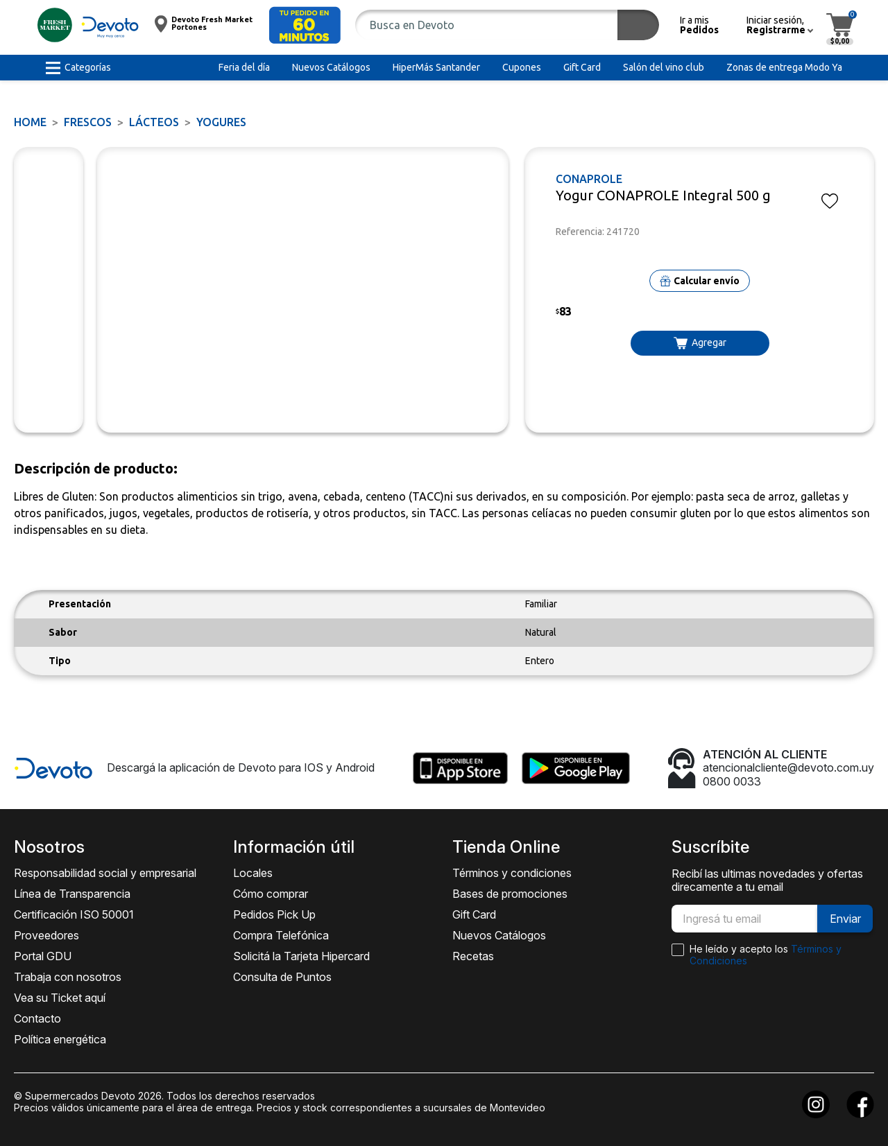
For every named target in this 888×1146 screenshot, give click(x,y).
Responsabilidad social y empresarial (105, 872)
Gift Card (474, 914)
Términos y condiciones (512, 872)
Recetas (473, 956)
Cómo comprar (270, 893)
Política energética (60, 1039)
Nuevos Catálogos (499, 935)
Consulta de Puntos (282, 976)
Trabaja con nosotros (67, 976)
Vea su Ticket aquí (59, 997)
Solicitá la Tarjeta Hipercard (301, 956)
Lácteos (154, 122)
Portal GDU (42, 956)
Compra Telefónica (281, 935)
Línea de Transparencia (72, 893)
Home (30, 122)
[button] (304, 25)
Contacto (37, 1018)
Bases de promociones (509, 893)
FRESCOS (88, 122)
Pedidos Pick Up (274, 914)
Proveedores (46, 935)
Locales (253, 872)
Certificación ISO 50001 (74, 914)
